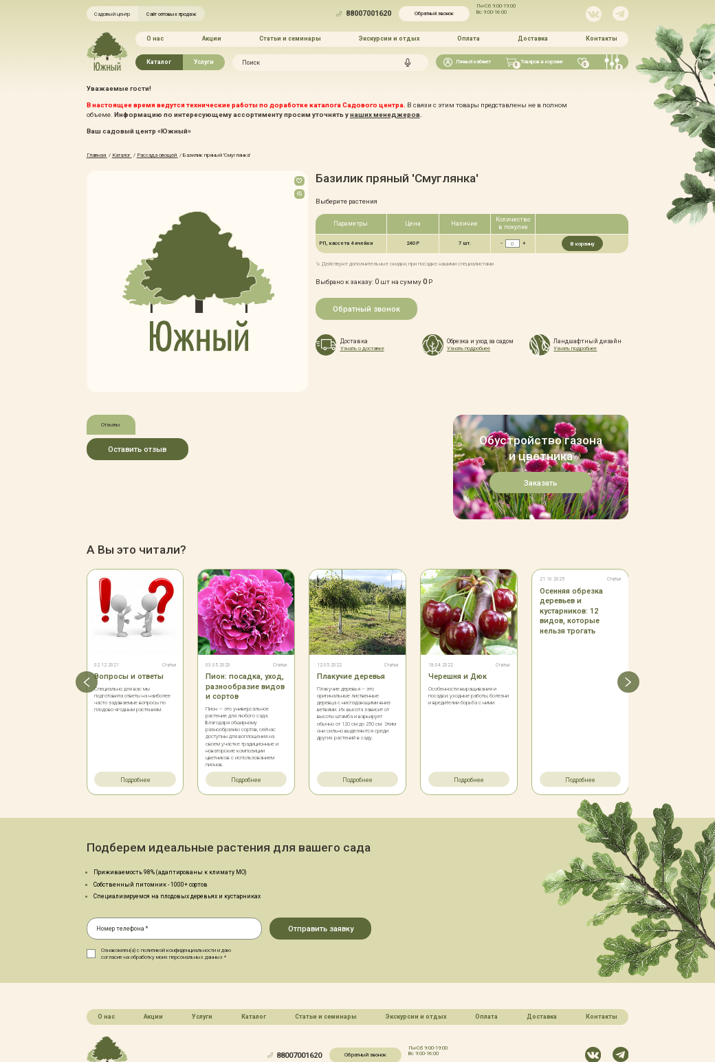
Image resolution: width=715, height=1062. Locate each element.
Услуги (204, 61)
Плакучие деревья (351, 616)
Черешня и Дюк (457, 616)
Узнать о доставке (362, 348)
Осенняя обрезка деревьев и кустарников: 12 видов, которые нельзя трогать (571, 550)
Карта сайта (308, 1024)
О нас (155, 38)
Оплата (468, 38)
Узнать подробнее (468, 348)
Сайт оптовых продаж (171, 14)
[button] (86, 621)
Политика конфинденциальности (382, 1024)
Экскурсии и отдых (389, 38)
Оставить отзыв (137, 448)
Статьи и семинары (290, 38)
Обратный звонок (434, 13)
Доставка (533, 38)
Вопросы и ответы (129, 616)
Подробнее (135, 719)
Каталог (158, 61)
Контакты (601, 38)
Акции (211, 38)
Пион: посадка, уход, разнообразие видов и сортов (245, 626)
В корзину (582, 243)
